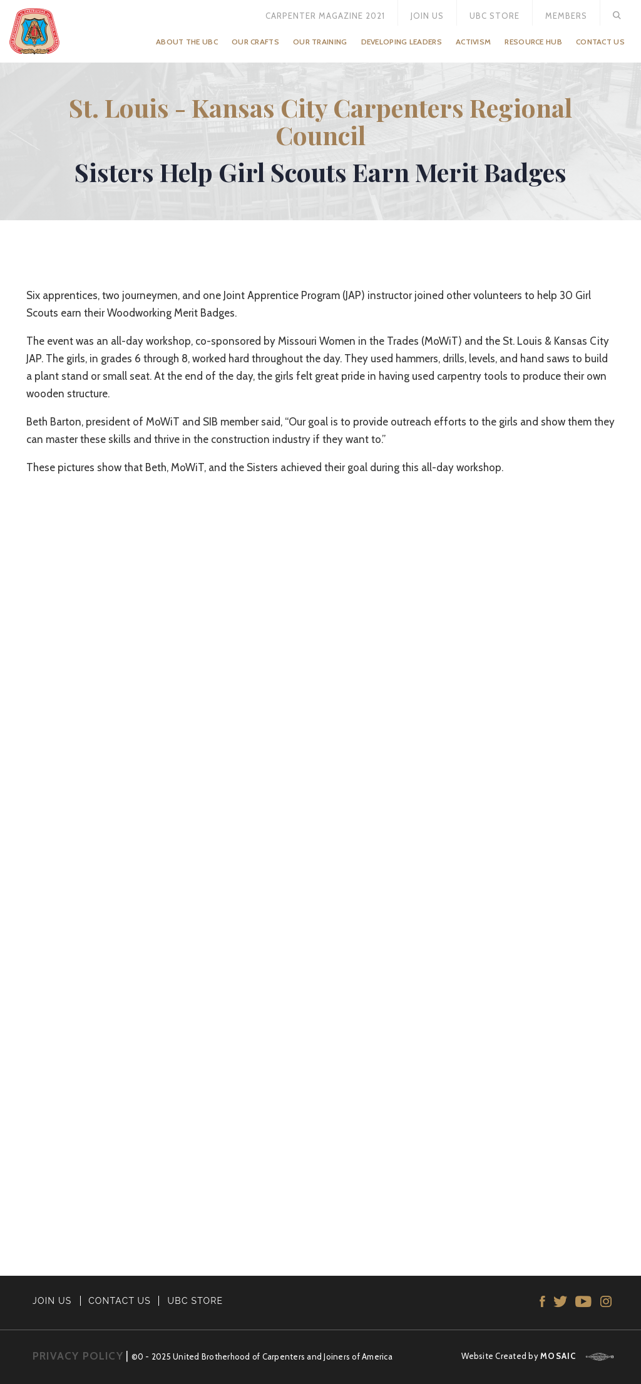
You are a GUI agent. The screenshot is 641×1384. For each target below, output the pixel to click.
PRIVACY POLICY (78, 1356)
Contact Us (600, 41)
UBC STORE (195, 1301)
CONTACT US (119, 1301)
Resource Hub (533, 41)
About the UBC (187, 41)
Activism (473, 41)
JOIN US (52, 1301)
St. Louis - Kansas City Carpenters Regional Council (320, 121)
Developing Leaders (401, 41)
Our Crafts (255, 41)
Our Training (320, 41)
